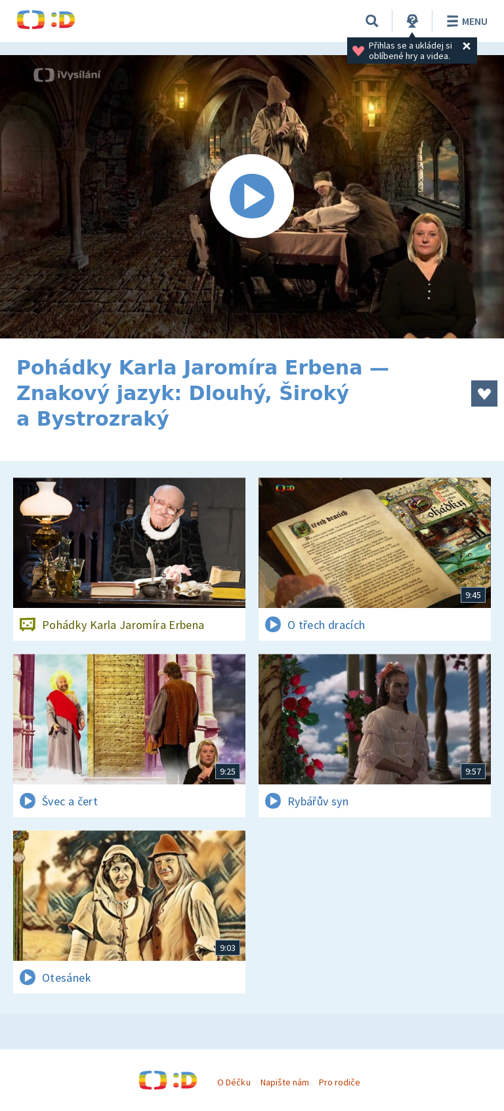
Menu (465, 21)
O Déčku (233, 1082)
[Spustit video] (252, 196)
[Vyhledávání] (372, 21)
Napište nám (285, 1082)
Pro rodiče (339, 1082)
